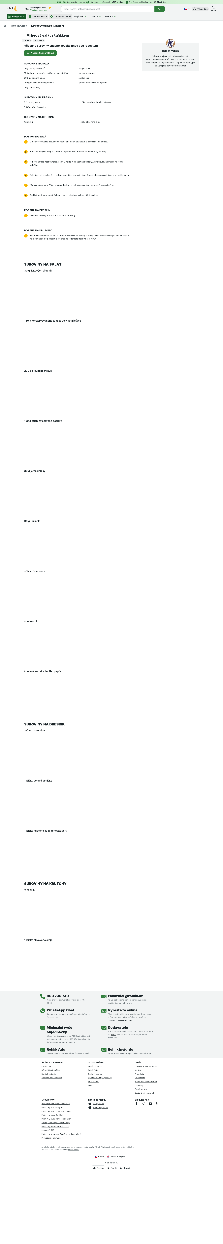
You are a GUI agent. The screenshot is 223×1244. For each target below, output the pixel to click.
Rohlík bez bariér (49, 1154)
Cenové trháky (37, 16)
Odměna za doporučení (52, 1158)
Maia (90, 1166)
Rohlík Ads (56, 1130)
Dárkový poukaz (95, 1154)
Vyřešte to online (123, 1090)
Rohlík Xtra (46, 1147)
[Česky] (186, 9)
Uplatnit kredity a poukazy (100, 1158)
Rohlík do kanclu (95, 1147)
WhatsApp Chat (60, 1090)
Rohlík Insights (120, 1130)
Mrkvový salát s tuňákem (47, 116)
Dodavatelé (118, 1108)
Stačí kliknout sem (124, 1101)
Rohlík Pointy (94, 1150)
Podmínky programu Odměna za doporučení (61, 1214)
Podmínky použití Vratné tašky (55, 1207)
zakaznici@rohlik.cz (125, 1076)
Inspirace (80, 16)
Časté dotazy (141, 1169)
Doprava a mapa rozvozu (146, 1147)
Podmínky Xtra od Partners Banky (56, 1191)
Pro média (139, 1154)
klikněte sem (73, 1230)
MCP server (93, 1162)
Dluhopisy (139, 1166)
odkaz (113, 1115)
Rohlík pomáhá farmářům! (146, 1162)
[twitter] (157, 1184)
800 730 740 (58, 1076)
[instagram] (143, 1184)
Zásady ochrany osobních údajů (56, 1203)
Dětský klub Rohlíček (51, 1150)
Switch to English (116, 1237)
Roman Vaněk (170, 130)
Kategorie (16, 16)
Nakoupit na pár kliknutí (40, 133)
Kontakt (138, 1150)
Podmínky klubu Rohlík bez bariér (56, 1199)
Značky (95, 16)
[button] (200, 9)
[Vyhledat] (159, 9)
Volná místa (140, 1158)
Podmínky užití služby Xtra (53, 1188)
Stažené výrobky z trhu (145, 1173)
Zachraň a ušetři (60, 16)
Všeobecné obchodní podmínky (56, 1184)
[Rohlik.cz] (5, 25)
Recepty (110, 16)
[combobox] (107, 9)
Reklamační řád (48, 1210)
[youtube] (150, 1184)
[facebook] (136, 1184)
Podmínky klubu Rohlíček (52, 1195)
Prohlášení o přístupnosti (53, 1218)
